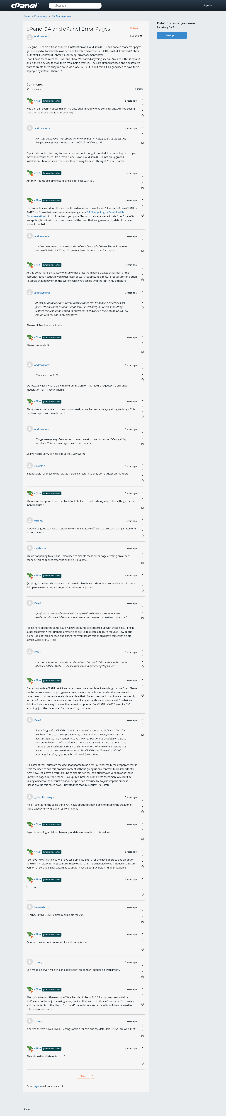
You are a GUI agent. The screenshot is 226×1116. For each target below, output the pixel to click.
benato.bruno (42, 907)
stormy (38, 962)
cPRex (47, 100)
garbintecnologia (44, 797)
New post (171, 35)
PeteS (37, 603)
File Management (61, 16)
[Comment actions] (142, 115)
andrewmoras (42, 36)
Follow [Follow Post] (134, 28)
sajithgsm (40, 548)
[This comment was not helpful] (142, 110)
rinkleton (39, 466)
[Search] (75, 6)
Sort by (140, 89)
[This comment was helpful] (142, 100)
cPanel (26, 16)
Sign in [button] (207, 5)
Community (41, 16)
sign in (38, 1086)
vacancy (38, 521)
